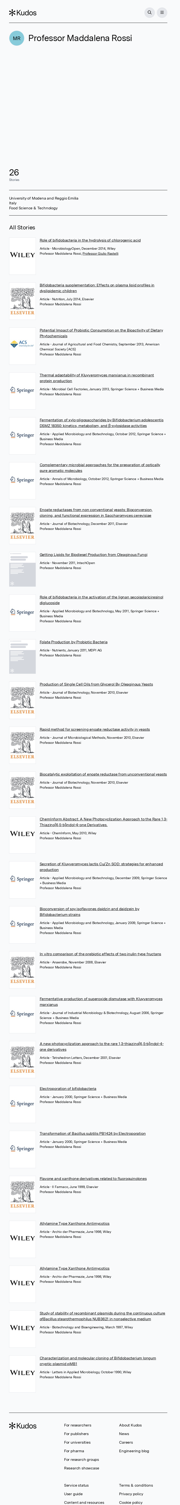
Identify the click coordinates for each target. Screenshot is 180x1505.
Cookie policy (130, 1502)
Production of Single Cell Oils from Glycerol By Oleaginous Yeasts (96, 684)
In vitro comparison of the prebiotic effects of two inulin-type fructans (100, 954)
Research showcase (81, 1468)
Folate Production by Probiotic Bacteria (74, 642)
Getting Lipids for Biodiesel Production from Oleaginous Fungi (93, 554)
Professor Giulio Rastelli (100, 253)
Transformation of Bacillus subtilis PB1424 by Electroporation (93, 1133)
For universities (77, 1442)
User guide (73, 1494)
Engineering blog (134, 1451)
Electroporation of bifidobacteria (68, 1088)
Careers (126, 1442)
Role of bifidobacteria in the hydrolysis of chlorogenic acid (90, 240)
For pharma (74, 1451)
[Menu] (162, 12)
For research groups (81, 1459)
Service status (76, 1485)
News (124, 1433)
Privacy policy (131, 1494)
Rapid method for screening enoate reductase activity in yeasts (95, 729)
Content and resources (84, 1502)
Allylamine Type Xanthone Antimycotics (75, 1223)
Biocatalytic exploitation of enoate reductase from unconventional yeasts (103, 774)
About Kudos (130, 1425)
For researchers (77, 1425)
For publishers (76, 1433)
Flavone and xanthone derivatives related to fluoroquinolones (93, 1178)
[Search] (149, 12)
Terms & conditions (136, 1485)
